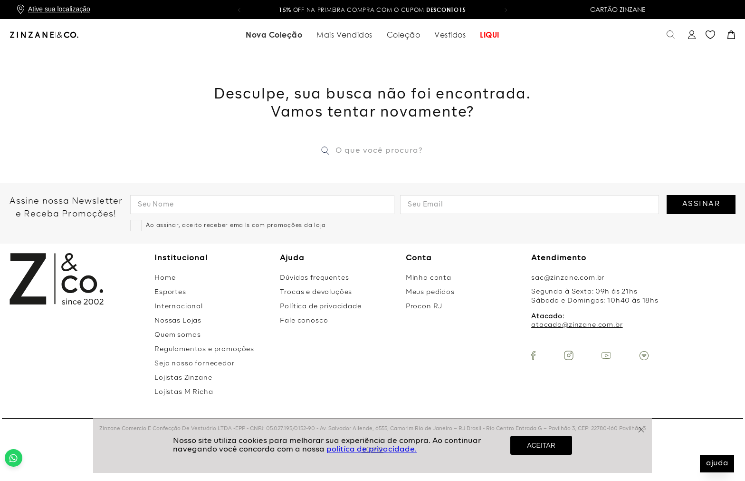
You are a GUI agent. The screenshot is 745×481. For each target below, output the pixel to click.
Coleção (403, 34)
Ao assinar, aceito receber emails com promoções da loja (236, 225)
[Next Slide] (733, 170)
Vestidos (450, 34)
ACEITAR (541, 445)
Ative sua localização (59, 9)
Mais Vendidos (344, 34)
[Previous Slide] (12, 170)
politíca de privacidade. (371, 449)
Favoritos (710, 34)
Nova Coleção (274, 34)
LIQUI (489, 34)
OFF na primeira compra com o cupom (372, 9)
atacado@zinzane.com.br (576, 325)
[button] (239, 9)
